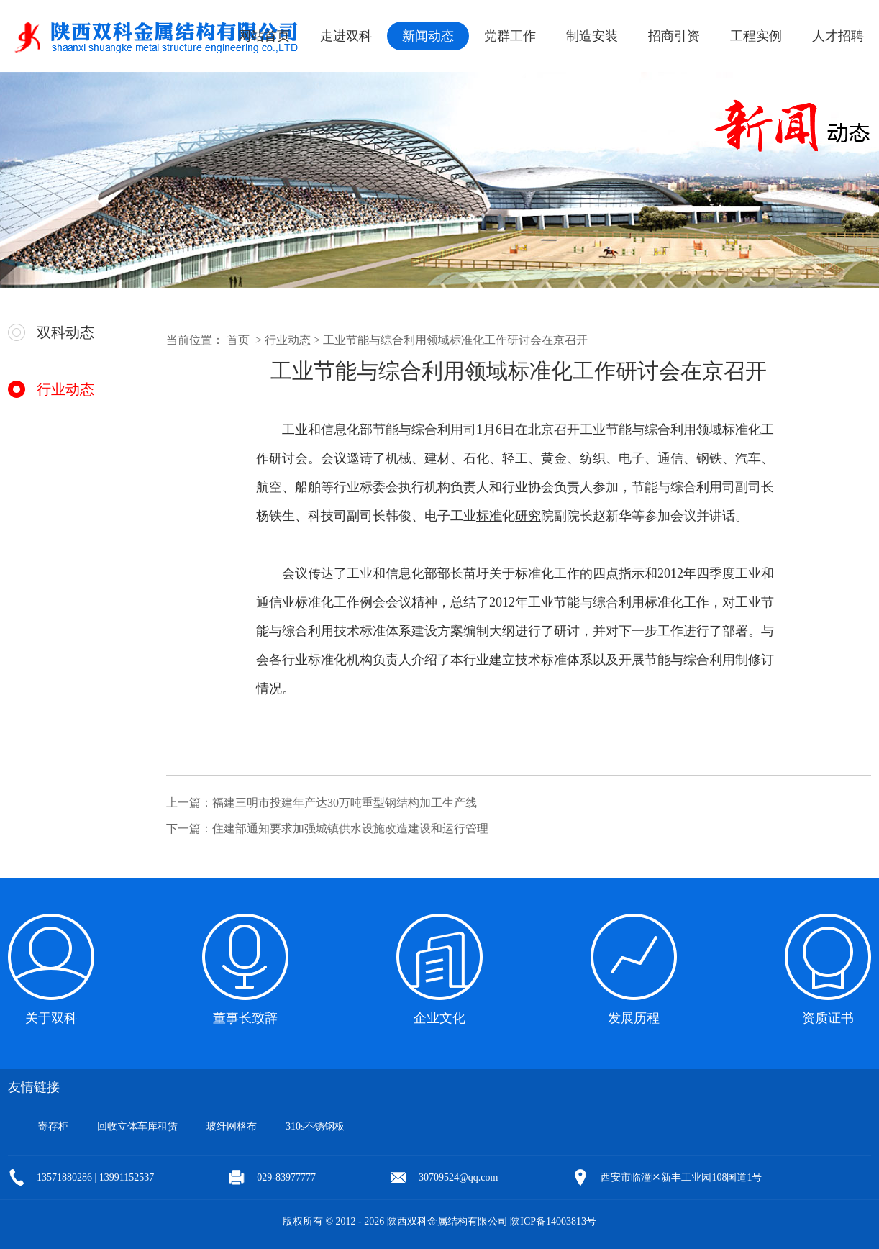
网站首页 (264, 36)
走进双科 (346, 36)
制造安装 (592, 36)
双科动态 (65, 332)
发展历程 (634, 1018)
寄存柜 (53, 1126)
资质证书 (828, 1018)
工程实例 (756, 36)
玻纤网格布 (231, 1126)
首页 (238, 340)
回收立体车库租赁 (137, 1126)
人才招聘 (838, 36)
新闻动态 (428, 36)
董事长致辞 (245, 1018)
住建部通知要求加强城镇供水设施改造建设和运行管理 (350, 828)
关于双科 (51, 1018)
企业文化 (439, 1018)
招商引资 (674, 36)
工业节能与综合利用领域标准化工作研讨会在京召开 (455, 340)
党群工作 (510, 36)
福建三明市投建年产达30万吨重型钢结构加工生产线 (344, 802)
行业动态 (65, 389)
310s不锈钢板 (315, 1126)
